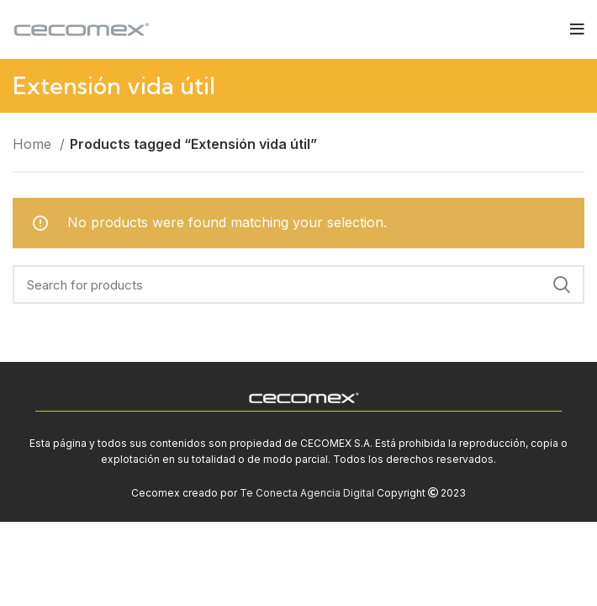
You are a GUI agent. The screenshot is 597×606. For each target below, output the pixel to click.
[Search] (298, 284)
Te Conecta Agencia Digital (307, 492)
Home (34, 144)
